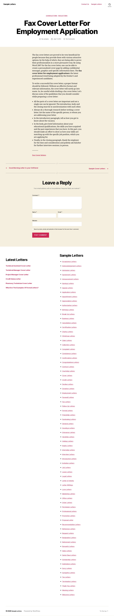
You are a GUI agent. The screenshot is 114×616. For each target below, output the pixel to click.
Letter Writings (68, 485)
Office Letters (67, 498)
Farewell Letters (68, 397)
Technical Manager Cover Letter (19, 270)
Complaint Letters (69, 349)
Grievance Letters (69, 432)
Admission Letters (69, 270)
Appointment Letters (70, 297)
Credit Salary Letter (14, 279)
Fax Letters (63, 16)
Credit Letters (67, 380)
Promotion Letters (69, 516)
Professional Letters (70, 511)
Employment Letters (70, 393)
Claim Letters (67, 340)
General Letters (68, 424)
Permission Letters (69, 507)
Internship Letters (69, 450)
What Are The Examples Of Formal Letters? (24, 288)
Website (34, 221)
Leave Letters (67, 472)
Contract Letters (69, 367)
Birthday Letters (69, 310)
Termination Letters (70, 582)
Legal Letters (67, 476)
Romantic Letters (69, 546)
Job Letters (66, 468)
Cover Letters (51, 16)
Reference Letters (69, 529)
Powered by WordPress (33, 611)
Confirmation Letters (70, 358)
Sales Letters (67, 551)
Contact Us (85, 4)
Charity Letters (68, 332)
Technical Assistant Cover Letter (20, 266)
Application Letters (70, 292)
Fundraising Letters (70, 419)
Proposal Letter (68, 520)
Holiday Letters (68, 441)
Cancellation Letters (70, 323)
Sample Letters (10, 4)
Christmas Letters (69, 336)
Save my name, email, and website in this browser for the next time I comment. (56, 229)
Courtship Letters (69, 371)
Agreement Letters (70, 275)
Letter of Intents (68, 481)
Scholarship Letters (70, 560)
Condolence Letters (70, 354)
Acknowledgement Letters (73, 266)
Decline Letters (68, 384)
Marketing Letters (69, 494)
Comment (35, 195)
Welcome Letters (69, 595)
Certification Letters (70, 327)
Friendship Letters (69, 415)
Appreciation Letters (70, 301)
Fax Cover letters (40, 155)
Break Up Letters (69, 314)
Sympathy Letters (69, 573)
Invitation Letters (69, 463)
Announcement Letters (71, 279)
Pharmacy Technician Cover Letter (20, 283)
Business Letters (69, 319)
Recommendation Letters (72, 524)
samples (45, 39)
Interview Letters (69, 454)
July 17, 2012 (57, 39)
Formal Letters (68, 411)
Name (34, 212)
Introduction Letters (70, 459)
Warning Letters (68, 590)
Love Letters (67, 489)
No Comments (70, 39)
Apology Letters (68, 283)
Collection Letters (69, 345)
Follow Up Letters (69, 406)
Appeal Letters (68, 288)
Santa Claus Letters (70, 555)
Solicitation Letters (69, 564)
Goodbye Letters (69, 428)
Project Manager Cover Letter (18, 275)
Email (60, 212)
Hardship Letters (69, 437)
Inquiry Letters (68, 446)
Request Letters (68, 533)
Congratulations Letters (72, 362)
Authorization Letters (70, 305)
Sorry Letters (67, 568)
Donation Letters (69, 389)
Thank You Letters (69, 586)
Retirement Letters (69, 542)
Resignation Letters (70, 538)
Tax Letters (66, 577)
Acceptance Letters (70, 262)
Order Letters (67, 503)
